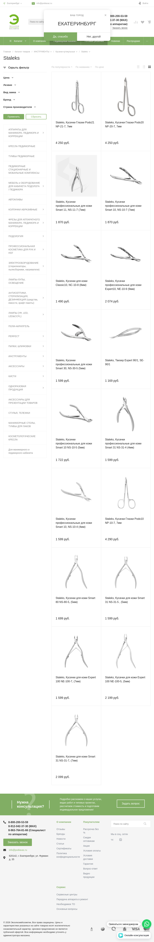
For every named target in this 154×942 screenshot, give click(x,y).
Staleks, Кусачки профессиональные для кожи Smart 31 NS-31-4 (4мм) (123, 443)
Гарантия (88, 863)
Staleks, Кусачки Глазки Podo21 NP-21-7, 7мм (75, 124)
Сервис (61, 887)
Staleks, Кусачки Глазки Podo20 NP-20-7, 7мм (124, 124)
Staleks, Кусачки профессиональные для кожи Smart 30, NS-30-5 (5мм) (74, 364)
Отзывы (60, 829)
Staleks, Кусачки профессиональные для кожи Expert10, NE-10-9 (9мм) (123, 285)
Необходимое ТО (65, 904)
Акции (86, 845)
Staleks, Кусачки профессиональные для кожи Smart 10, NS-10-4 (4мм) (74, 522)
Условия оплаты (92, 850)
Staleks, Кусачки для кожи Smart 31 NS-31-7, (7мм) (75, 758)
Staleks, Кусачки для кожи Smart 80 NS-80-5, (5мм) (75, 600)
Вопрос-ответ (90, 868)
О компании (63, 821)
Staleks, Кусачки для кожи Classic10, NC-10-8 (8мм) (71, 283)
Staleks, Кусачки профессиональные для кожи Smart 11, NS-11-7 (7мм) (74, 205)
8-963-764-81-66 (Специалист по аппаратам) (27, 832)
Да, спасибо (60, 36)
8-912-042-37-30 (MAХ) (22, 826)
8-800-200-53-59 (18, 822)
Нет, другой (94, 36)
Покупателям (91, 821)
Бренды (60, 834)
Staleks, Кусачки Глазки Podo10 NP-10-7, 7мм (124, 520)
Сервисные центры (66, 894)
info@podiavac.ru (44, 3)
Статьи (60, 843)
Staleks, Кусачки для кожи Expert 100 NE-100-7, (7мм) (76, 679)
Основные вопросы (66, 909)
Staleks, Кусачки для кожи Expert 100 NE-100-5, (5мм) (125, 679)
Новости (60, 838)
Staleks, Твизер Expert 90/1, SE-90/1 (124, 362)
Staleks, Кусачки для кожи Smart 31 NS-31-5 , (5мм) (125, 600)
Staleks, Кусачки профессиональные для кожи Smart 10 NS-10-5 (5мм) (74, 443)
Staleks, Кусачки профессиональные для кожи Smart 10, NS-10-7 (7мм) (123, 205)
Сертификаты (63, 848)
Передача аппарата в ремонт (72, 899)
